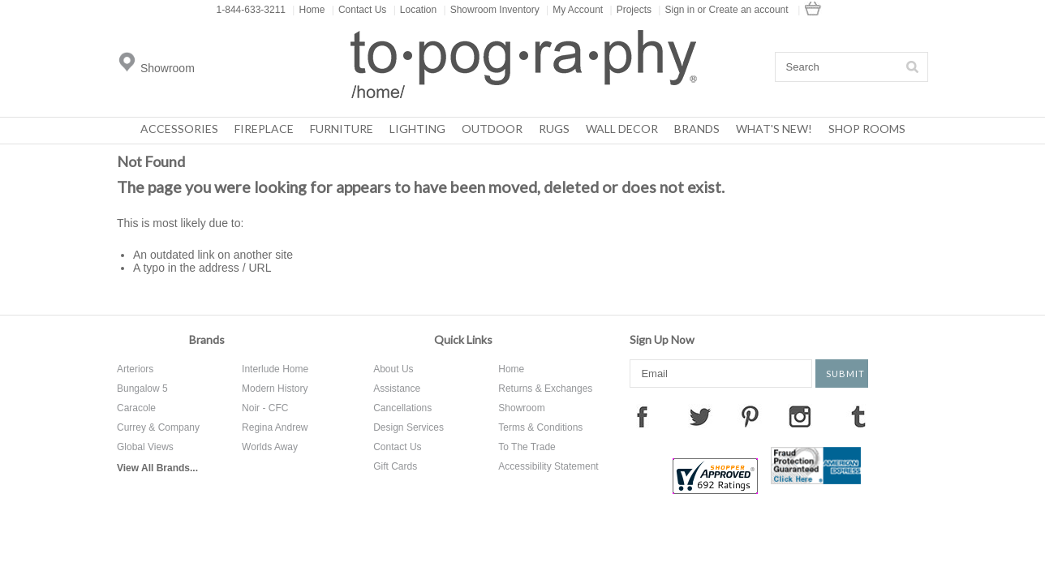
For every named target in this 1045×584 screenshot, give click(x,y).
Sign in (679, 9)
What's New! (774, 128)
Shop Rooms (866, 128)
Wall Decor (622, 128)
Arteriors (135, 369)
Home (308, 9)
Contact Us (359, 9)
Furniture (341, 128)
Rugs (554, 128)
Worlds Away (270, 447)
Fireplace (264, 128)
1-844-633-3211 (251, 9)
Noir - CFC (265, 408)
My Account (574, 9)
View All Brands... (157, 468)
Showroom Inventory (492, 9)
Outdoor (492, 128)
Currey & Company (158, 427)
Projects (631, 9)
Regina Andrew (274, 427)
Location (415, 9)
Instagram (800, 416)
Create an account (749, 9)
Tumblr (858, 416)
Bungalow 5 (142, 388)
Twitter (700, 416)
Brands (697, 128)
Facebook (642, 416)
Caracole (136, 408)
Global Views (145, 447)
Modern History (274, 388)
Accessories (179, 128)
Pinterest (750, 416)
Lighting (417, 128)
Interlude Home (275, 369)
